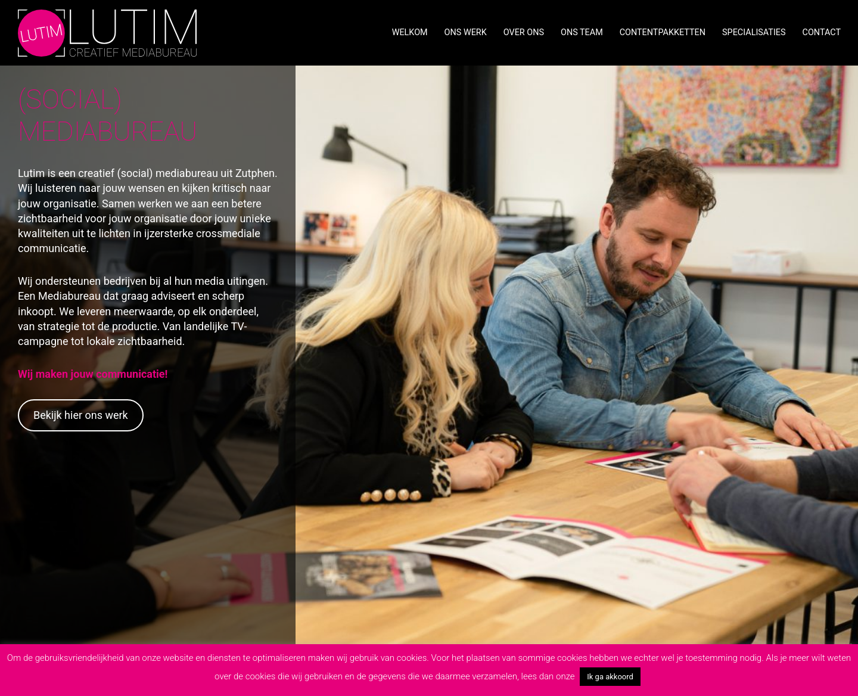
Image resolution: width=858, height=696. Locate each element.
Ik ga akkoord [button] (610, 676)
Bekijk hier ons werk (80, 415)
